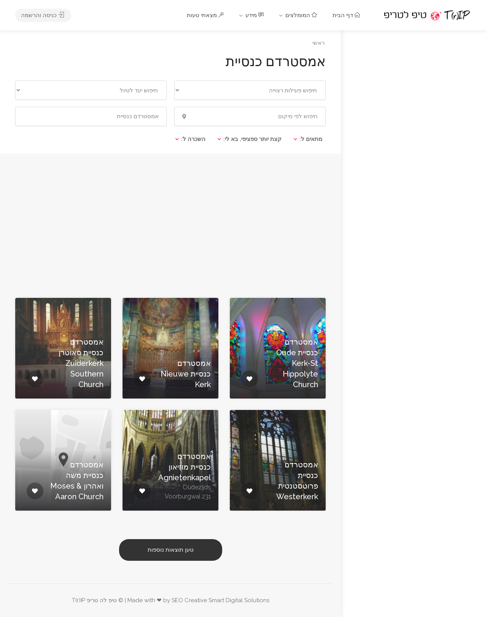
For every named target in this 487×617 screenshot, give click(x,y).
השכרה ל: (193, 139)
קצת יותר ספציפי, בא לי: (252, 139)
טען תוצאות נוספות (171, 549)
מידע (255, 15)
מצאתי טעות (206, 15)
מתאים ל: (310, 139)
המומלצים (302, 15)
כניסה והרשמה (43, 15)
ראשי (318, 43)
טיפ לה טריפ (102, 600)
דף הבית (347, 15)
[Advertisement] (170, 224)
